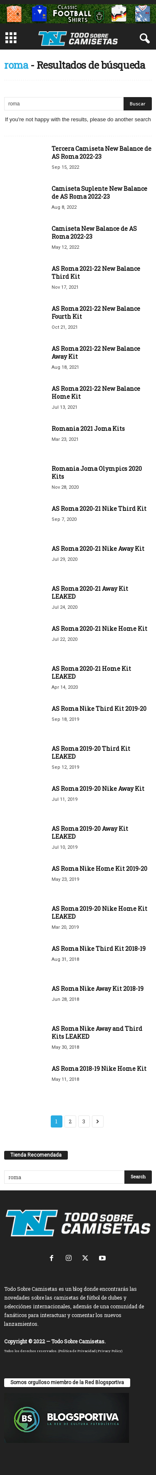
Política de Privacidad (77, 1351)
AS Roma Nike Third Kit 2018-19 (99, 948)
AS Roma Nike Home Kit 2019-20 (99, 868)
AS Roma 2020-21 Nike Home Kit (99, 628)
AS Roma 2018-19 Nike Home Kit (99, 1068)
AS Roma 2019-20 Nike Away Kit (98, 788)
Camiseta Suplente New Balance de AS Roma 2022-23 (99, 192)
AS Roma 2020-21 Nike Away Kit (98, 548)
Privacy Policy (109, 1351)
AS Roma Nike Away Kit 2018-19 (98, 988)
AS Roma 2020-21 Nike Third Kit (99, 508)
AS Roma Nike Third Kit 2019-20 (99, 708)
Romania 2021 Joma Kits (88, 428)
